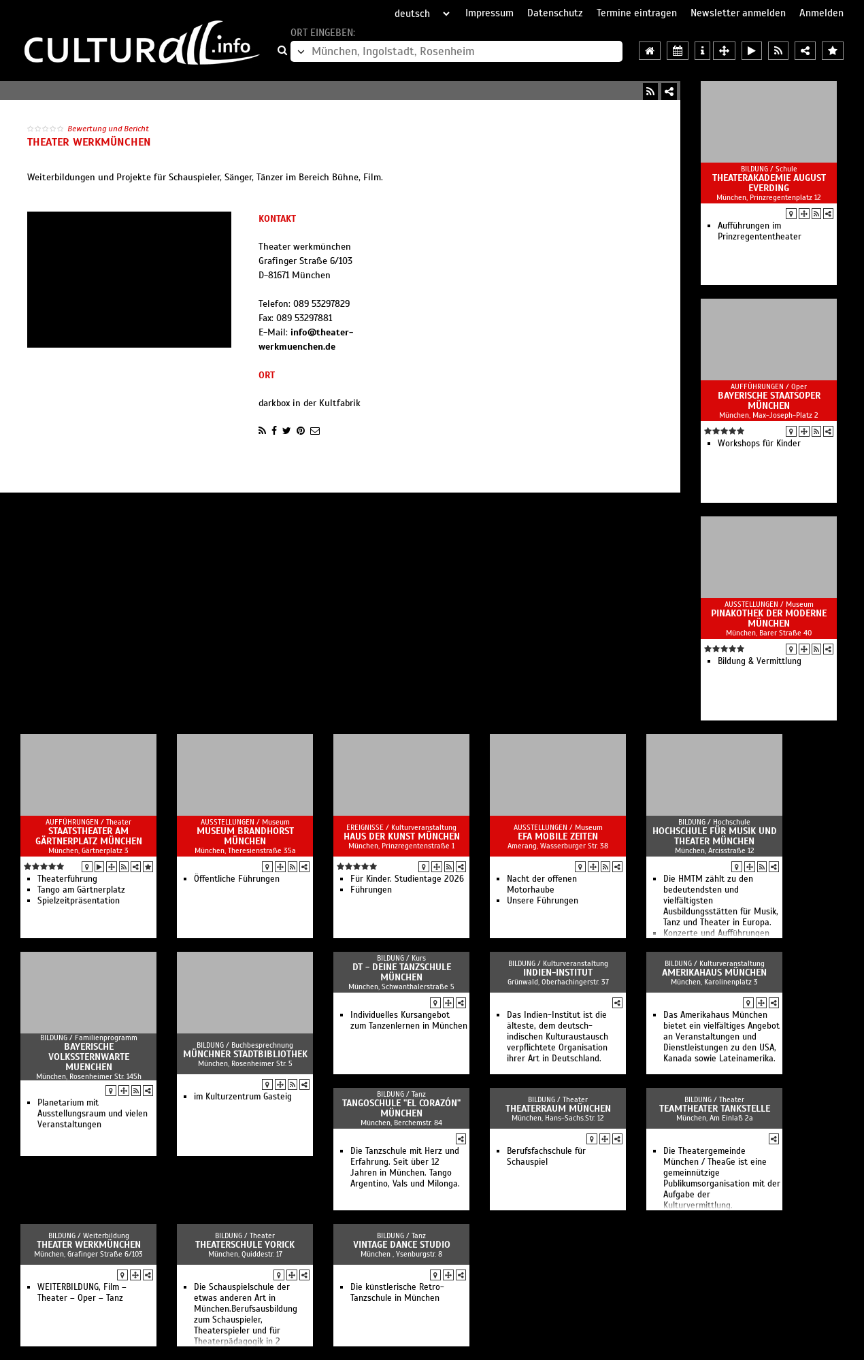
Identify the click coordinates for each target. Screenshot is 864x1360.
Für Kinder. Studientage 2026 (407, 879)
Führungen (371, 889)
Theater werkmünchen (89, 1245)
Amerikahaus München (714, 972)
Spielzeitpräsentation (78, 900)
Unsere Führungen (542, 900)
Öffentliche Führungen (237, 879)
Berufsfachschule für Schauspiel (546, 1156)
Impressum (489, 13)
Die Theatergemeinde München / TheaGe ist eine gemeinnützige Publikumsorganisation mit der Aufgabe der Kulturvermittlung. (721, 1178)
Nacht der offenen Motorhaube (542, 884)
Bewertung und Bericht (108, 128)
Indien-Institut (558, 972)
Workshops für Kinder (759, 443)
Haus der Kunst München (402, 836)
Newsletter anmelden (738, 13)
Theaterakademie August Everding (769, 183)
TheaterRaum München (558, 1109)
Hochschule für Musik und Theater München (714, 836)
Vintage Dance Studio (401, 1245)
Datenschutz (555, 13)
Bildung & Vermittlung (759, 661)
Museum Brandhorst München (245, 836)
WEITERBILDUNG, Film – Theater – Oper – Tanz (82, 1293)
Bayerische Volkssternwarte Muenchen (88, 1057)
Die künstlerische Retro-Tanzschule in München (397, 1293)
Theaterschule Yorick (245, 1245)
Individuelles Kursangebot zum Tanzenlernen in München (408, 1020)
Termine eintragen (637, 13)
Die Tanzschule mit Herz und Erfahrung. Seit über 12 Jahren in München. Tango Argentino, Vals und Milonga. (405, 1167)
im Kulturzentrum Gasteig (243, 1096)
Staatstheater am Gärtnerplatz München (88, 836)
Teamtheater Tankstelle (714, 1109)
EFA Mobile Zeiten (558, 836)
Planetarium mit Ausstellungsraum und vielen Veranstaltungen (92, 1113)
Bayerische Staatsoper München (769, 401)
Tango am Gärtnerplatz (81, 889)
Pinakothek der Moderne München (769, 618)
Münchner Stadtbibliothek (245, 1054)
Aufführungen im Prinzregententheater (759, 231)
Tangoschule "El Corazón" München (401, 1108)
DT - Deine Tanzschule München (401, 972)
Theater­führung (67, 879)
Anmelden (821, 13)
